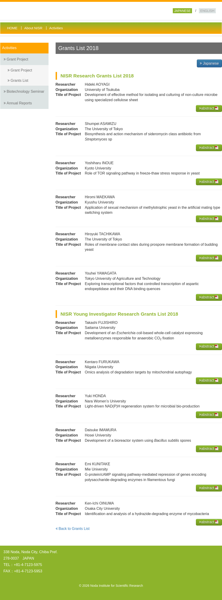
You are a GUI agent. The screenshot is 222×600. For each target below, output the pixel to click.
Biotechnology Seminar (25, 91)
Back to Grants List (73, 529)
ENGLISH (207, 11)
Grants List (19, 80)
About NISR (33, 28)
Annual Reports (19, 103)
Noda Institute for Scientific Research (74, 11)
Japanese (209, 63)
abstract (206, 108)
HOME (12, 28)
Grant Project (17, 59)
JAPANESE (182, 11)
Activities (56, 28)
